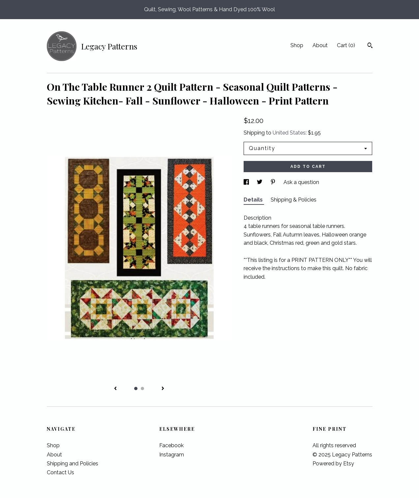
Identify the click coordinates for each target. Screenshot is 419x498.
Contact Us (60, 472)
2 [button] (142, 388)
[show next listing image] (163, 389)
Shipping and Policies (72, 463)
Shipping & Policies (293, 200)
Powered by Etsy (333, 463)
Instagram (171, 454)
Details (254, 200)
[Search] (370, 46)
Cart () (346, 45)
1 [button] (135, 388)
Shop (296, 45)
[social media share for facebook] (247, 182)
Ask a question (301, 182)
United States (289, 133)
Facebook (171, 445)
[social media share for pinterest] (273, 182)
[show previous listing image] (115, 389)
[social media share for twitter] (260, 182)
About (320, 45)
